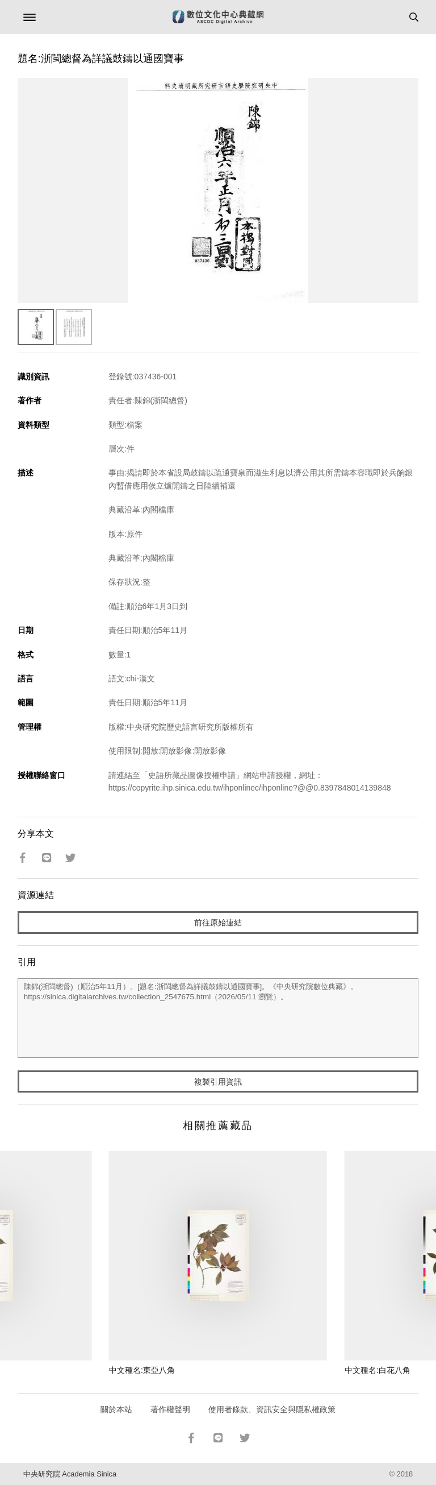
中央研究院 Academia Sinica (69, 1474)
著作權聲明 (170, 1409)
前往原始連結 (218, 922)
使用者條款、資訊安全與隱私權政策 (272, 1409)
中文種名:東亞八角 (142, 1370)
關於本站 (116, 1409)
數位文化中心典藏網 (218, 17)
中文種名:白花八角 (377, 1370)
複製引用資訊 (218, 1081)
